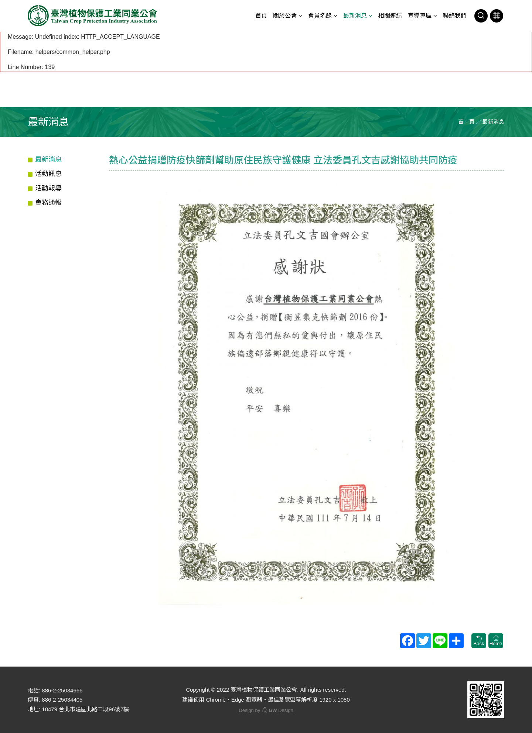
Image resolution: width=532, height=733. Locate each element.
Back (478, 640)
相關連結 (390, 16)
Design (277, 710)
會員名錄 (320, 16)
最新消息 (355, 16)
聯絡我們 (455, 16)
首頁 (261, 16)
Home (495, 640)
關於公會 (285, 16)
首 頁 (466, 121)
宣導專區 (420, 16)
